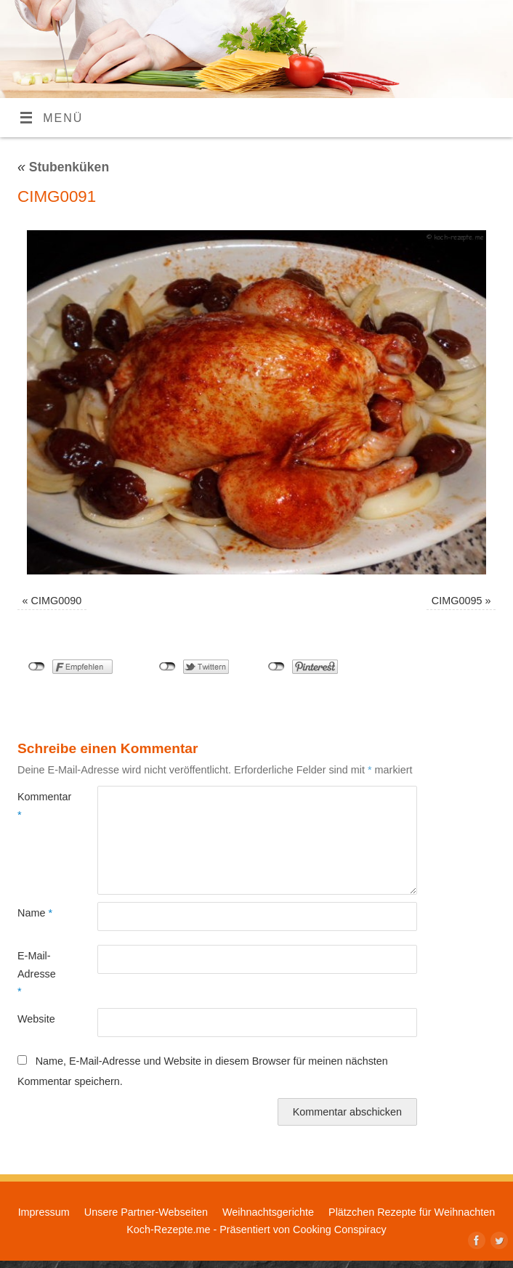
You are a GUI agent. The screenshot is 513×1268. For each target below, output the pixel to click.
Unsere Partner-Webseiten (146, 1212)
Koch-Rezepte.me (168, 1229)
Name (34, 913)
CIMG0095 (457, 600)
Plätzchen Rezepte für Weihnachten (411, 1212)
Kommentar (37, 805)
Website (36, 1019)
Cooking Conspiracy (340, 1229)
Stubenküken (63, 167)
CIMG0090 (56, 600)
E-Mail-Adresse (36, 973)
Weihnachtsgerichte (268, 1212)
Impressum (44, 1212)
